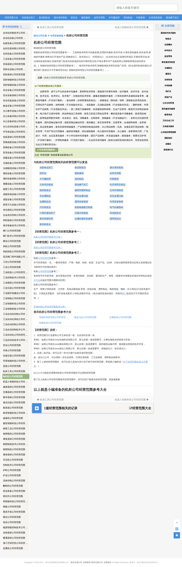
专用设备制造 (56, 35)
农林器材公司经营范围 (14, 532)
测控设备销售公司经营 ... (15, 178)
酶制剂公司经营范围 (13, 485)
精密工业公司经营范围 (14, 428)
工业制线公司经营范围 (14, 298)
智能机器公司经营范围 (50, 323)
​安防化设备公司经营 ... (14, 69)
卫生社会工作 (168, 120)
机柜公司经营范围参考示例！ (48, 237)
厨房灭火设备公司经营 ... (15, 204)
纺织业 (74, 17)
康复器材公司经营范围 (14, 439)
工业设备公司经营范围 (14, 59)
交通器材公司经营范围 (14, 392)
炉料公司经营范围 (12, 470)
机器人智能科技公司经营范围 (130, 27)
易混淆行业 (168, 150)
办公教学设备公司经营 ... (15, 111)
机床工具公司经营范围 (14, 371)
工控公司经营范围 (12, 262)
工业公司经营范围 (12, 267)
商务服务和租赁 (168, 62)
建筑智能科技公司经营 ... (15, 423)
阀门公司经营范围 (12, 230)
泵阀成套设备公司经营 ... (15, 142)
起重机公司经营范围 (13, 548)
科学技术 (168, 50)
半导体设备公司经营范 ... (15, 131)
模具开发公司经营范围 (14, 512)
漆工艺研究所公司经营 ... (15, 543)
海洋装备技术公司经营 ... (15, 225)
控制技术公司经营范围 (14, 465)
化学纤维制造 (116, 190)
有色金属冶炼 (116, 196)
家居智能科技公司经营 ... (15, 413)
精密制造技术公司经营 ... (15, 444)
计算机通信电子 (47, 213)
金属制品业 (45, 202)
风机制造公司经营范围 (14, 251)
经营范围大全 (11, 17)
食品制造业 (44, 17)
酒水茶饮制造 (60, 17)
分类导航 (167, 25)
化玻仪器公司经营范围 (14, 355)
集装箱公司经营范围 (13, 407)
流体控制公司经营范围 (14, 480)
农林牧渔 (168, 80)
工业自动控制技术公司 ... (15, 329)
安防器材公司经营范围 (14, 74)
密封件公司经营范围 (13, 496)
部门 (124, 293)
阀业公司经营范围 (12, 241)
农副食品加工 (28, 17)
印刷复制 (140, 17)
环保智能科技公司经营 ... (15, 361)
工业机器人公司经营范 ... (15, 272)
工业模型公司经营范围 (14, 282)
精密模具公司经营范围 (14, 433)
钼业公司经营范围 (12, 522)
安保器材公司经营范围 (14, 64)
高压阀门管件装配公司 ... (15, 256)
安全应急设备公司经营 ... (15, 100)
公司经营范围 (44, 258)
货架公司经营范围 (12, 366)
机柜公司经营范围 (13, 376)
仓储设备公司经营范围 (14, 163)
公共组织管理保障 (168, 132)
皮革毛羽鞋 (99, 17)
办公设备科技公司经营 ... (15, 121)
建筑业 (168, 74)
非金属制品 (45, 196)
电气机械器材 (116, 207)
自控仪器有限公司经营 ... (15, 48)
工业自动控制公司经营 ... (15, 324)
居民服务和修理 (168, 109)
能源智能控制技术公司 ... (15, 527)
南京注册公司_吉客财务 (25, 7)
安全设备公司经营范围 (14, 90)
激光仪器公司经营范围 (14, 402)
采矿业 (168, 91)
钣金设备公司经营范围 (14, 105)
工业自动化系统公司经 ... (15, 319)
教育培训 (168, 115)
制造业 (168, 39)
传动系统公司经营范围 (14, 210)
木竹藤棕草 (114, 17)
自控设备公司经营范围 (14, 53)
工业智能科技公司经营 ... (15, 303)
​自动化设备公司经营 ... (14, 38)
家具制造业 (45, 224)
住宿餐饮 (168, 45)
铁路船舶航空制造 (83, 207)
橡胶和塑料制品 (82, 190)
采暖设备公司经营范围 (14, 158)
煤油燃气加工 (172, 17)
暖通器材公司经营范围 (14, 538)
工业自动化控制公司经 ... (15, 314)
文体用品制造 (155, 17)
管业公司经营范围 (12, 345)
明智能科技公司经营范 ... (15, 501)
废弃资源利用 (46, 219)
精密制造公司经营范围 (14, 449)
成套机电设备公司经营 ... (15, 194)
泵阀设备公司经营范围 (14, 147)
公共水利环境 (168, 103)
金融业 (168, 144)
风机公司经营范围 (12, 246)
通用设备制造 (81, 202)
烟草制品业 (115, 219)
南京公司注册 (40, 35)
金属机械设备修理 (83, 219)
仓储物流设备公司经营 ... (15, 168)
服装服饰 (85, 17)
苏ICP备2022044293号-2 (147, 562)
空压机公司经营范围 (13, 459)
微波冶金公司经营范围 (85, 317)
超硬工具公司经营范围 (14, 189)
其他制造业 (115, 213)
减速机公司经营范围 (13, 418)
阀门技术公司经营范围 (14, 236)
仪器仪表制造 (81, 213)
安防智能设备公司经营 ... (15, 85)
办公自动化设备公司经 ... (15, 126)
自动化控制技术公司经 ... (15, 33)
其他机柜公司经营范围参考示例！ (50, 306)
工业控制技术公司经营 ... (15, 277)
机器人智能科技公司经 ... (15, 381)
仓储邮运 (168, 68)
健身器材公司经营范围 (14, 387)
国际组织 (168, 138)
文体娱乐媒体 (168, 126)
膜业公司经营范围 (12, 517)
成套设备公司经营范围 (14, 199)
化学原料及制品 (117, 184)
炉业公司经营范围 (12, 475)
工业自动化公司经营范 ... (15, 335)
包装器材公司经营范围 (14, 137)
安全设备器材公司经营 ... (15, 95)
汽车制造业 (45, 207)
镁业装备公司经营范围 (14, 491)
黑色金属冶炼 (81, 196)
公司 (40, 271)
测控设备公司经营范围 (14, 173)
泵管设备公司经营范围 (14, 152)
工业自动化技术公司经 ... (15, 340)
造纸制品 (128, 17)
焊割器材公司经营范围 (14, 220)
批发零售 (168, 56)
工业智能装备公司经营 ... (15, 308)
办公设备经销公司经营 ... (15, 116)
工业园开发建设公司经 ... (15, 293)
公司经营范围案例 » (47, 149)
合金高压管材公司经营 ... (15, 215)
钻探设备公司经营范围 (14, 43)
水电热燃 (168, 85)
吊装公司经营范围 (12, 350)
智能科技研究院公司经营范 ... (53, 317)
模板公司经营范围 (12, 506)
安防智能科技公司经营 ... (15, 79)
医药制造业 (45, 190)
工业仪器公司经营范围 (14, 288)
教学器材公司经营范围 (14, 397)
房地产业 (168, 97)
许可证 (37, 280)
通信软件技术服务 (168, 33)
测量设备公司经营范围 (14, 184)
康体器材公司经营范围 (14, 454)
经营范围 (46, 271)
